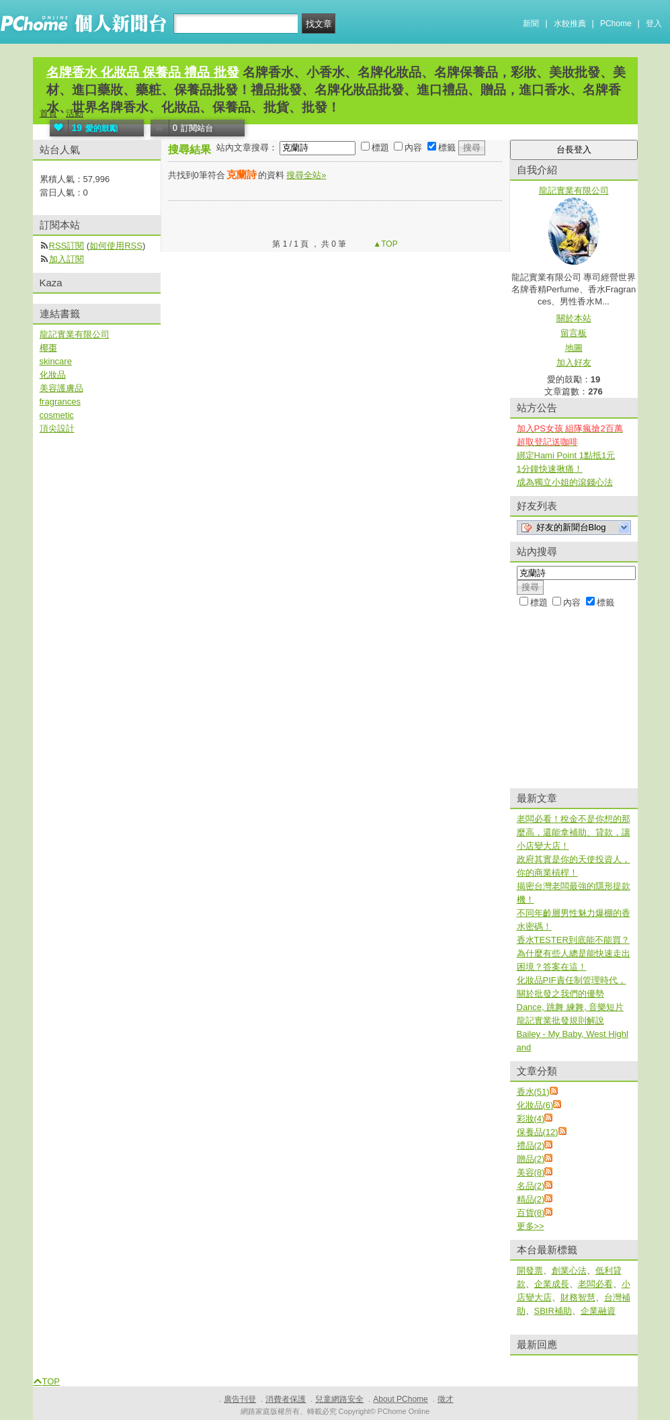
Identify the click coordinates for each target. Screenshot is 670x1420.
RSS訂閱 (67, 246)
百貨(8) (531, 1213)
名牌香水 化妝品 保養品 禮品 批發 (142, 72)
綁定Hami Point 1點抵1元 (566, 455)
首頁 (48, 113)
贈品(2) (531, 1159)
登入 (654, 23)
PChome (616, 23)
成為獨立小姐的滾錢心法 (565, 482)
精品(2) (531, 1199)
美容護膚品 (61, 388)
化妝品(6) (535, 1105)
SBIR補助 (553, 1311)
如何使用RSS (115, 246)
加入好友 (573, 363)
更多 (530, 1226)
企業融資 (598, 1311)
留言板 (573, 333)
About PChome (400, 1399)
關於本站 (573, 318)
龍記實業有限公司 (75, 334)
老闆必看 (595, 1284)
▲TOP (384, 244)
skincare (56, 361)
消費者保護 (285, 1399)
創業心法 (569, 1270)
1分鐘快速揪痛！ (550, 469)
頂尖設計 (57, 428)
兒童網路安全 (339, 1399)
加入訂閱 (66, 259)
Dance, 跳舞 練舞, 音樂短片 (570, 1007)
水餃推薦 (570, 23)
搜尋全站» (306, 175)
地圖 (574, 348)
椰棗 (48, 348)
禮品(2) (531, 1145)
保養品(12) (537, 1132)
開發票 (530, 1270)
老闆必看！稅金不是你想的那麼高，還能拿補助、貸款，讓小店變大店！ (573, 832)
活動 (74, 113)
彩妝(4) (531, 1119)
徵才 (445, 1399)
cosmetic (57, 415)
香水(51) (533, 1092)
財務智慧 (577, 1297)
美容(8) (531, 1172)
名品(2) (531, 1186)
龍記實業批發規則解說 (560, 1020)
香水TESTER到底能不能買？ (573, 940)
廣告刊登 (240, 1399)
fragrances (60, 401)
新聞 (531, 23)
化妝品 (53, 375)
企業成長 (551, 1284)
